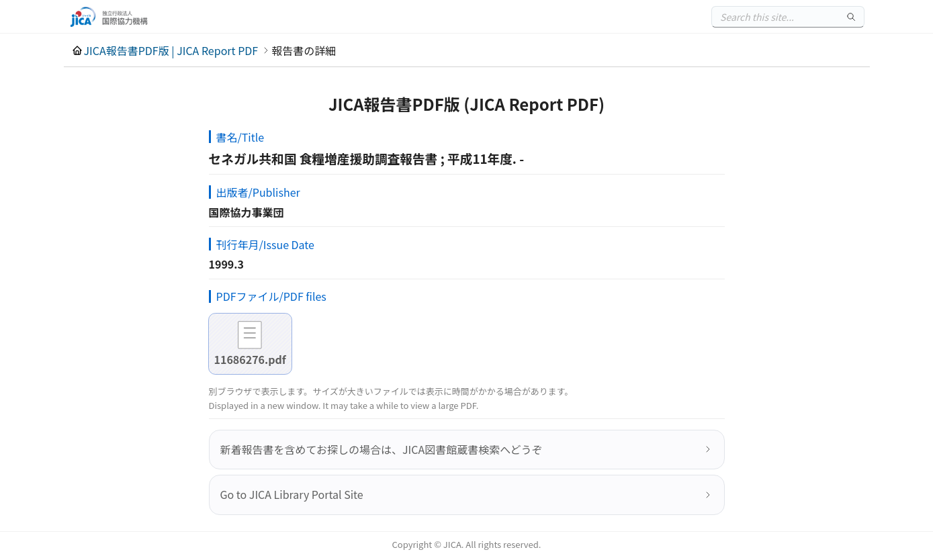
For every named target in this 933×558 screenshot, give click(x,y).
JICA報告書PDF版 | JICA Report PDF (171, 50)
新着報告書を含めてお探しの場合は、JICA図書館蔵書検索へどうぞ (381, 449)
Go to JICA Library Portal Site (291, 494)
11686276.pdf (250, 359)
